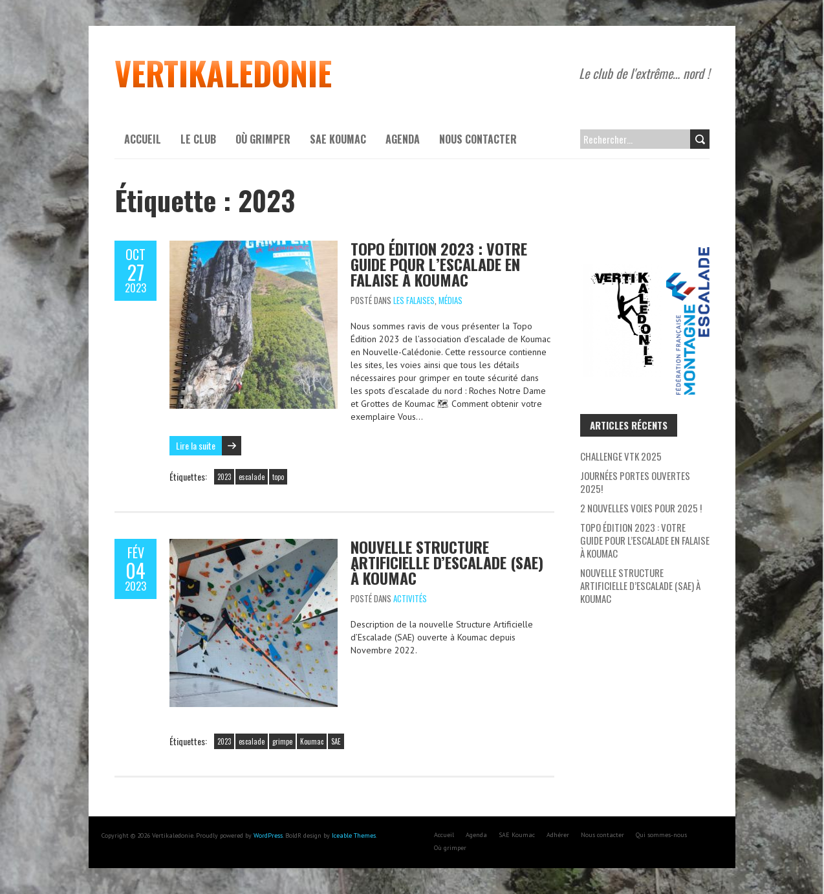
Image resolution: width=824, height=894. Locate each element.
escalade (252, 477)
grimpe (282, 741)
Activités (410, 598)
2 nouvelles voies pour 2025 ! (641, 508)
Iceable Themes (354, 835)
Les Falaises (414, 300)
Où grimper (262, 139)
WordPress (268, 835)
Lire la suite (195, 445)
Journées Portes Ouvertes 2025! (635, 482)
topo (278, 477)
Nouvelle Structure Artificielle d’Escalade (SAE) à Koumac (447, 562)
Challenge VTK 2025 (621, 456)
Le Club (198, 139)
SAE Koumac (338, 139)
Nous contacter (478, 139)
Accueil (142, 139)
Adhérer (558, 835)
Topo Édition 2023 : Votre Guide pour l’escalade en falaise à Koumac (439, 264)
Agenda (402, 139)
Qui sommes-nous (661, 835)
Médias (450, 300)
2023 (224, 477)
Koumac (311, 741)
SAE (336, 741)
